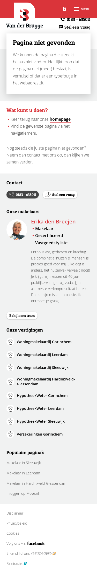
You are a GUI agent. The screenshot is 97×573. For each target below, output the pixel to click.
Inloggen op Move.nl (22, 493)
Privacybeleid (16, 523)
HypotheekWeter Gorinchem (42, 395)
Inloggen (64, 9)
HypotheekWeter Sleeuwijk (41, 421)
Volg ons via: (26, 543)
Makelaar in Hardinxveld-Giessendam (36, 483)
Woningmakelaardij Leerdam (42, 354)
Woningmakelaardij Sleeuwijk (43, 367)
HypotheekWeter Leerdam (40, 408)
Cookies (12, 533)
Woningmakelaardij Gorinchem (44, 341)
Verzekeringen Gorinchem (40, 434)
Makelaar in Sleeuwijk (23, 462)
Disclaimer (14, 513)
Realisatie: (16, 563)
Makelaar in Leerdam (23, 473)
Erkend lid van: (31, 553)
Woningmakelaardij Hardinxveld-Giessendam (46, 382)
